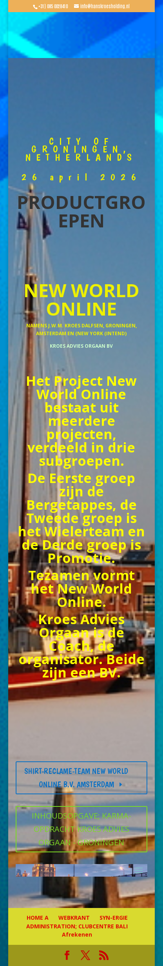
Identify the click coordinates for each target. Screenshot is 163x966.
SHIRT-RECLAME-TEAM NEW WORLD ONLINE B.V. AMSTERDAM (76, 777)
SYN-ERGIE (114, 917)
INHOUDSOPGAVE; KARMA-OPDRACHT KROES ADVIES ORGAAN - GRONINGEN (81, 829)
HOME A (38, 917)
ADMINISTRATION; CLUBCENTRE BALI (77, 926)
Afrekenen (77, 934)
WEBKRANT (74, 917)
